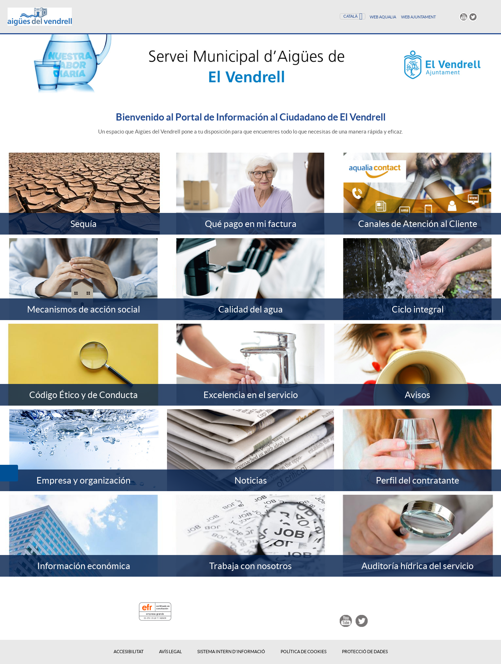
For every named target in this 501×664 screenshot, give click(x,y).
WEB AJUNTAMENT (418, 17)
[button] (9, 473)
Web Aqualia (383, 17)
